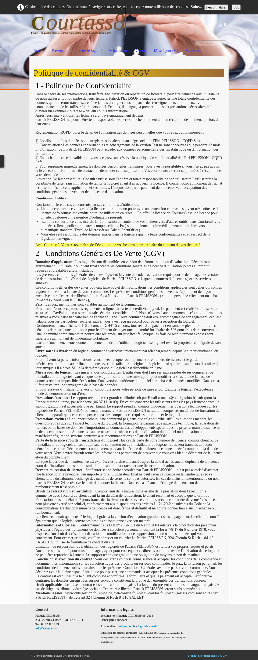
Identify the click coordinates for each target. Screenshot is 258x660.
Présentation (61, 50)
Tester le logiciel (89, 50)
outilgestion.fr (126, 626)
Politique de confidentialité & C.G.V (207, 655)
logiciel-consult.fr (149, 626)
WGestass (193, 50)
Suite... (196, 7)
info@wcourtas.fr (46, 628)
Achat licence (119, 50)
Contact (142, 50)
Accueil (39, 50)
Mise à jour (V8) (166, 50)
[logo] (80, 27)
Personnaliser (216, 7)
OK (236, 7)
